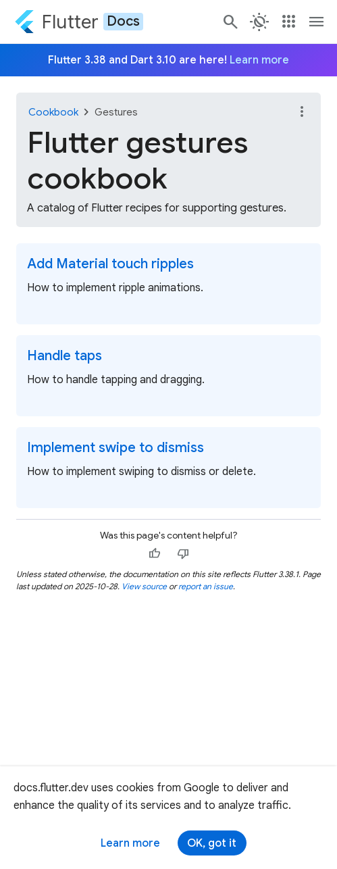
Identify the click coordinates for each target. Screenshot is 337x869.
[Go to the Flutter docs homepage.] (78, 21)
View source (144, 586)
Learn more (130, 843)
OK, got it (211, 843)
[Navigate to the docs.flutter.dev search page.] (231, 21)
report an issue (205, 586)
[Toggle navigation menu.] (317, 21)
